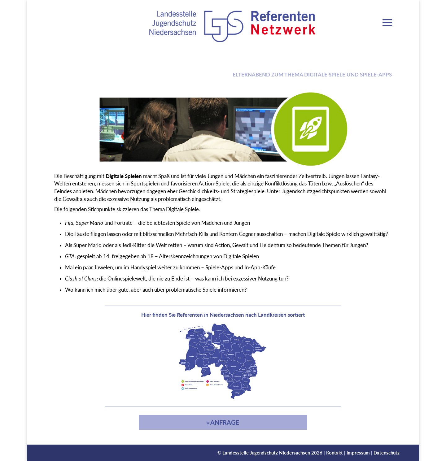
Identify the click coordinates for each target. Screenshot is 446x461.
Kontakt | (336, 452)
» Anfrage (222, 422)
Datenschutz (387, 452)
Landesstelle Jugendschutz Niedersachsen (266, 452)
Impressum (358, 452)
